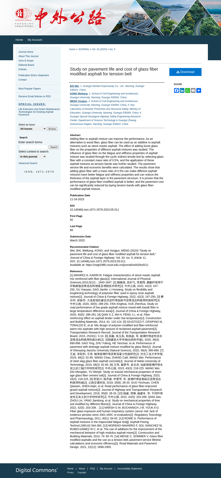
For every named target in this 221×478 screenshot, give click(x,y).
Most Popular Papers (29, 88)
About (82, 468)
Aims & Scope (25, 60)
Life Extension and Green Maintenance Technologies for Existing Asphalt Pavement (39, 112)
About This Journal (28, 56)
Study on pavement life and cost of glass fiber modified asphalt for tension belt (114, 71)
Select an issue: (26, 124)
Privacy (70, 472)
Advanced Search (27, 163)
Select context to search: (33, 151)
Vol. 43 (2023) (99, 49)
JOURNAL (83, 49)
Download (185, 72)
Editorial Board (26, 65)
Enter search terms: (30, 142)
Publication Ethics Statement (33, 75)
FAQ (92, 468)
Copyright (82, 472)
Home (72, 49)
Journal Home (25, 52)
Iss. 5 (112, 49)
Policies (22, 69)
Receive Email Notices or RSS (34, 96)
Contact (22, 79)
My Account (106, 468)
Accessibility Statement (129, 468)
